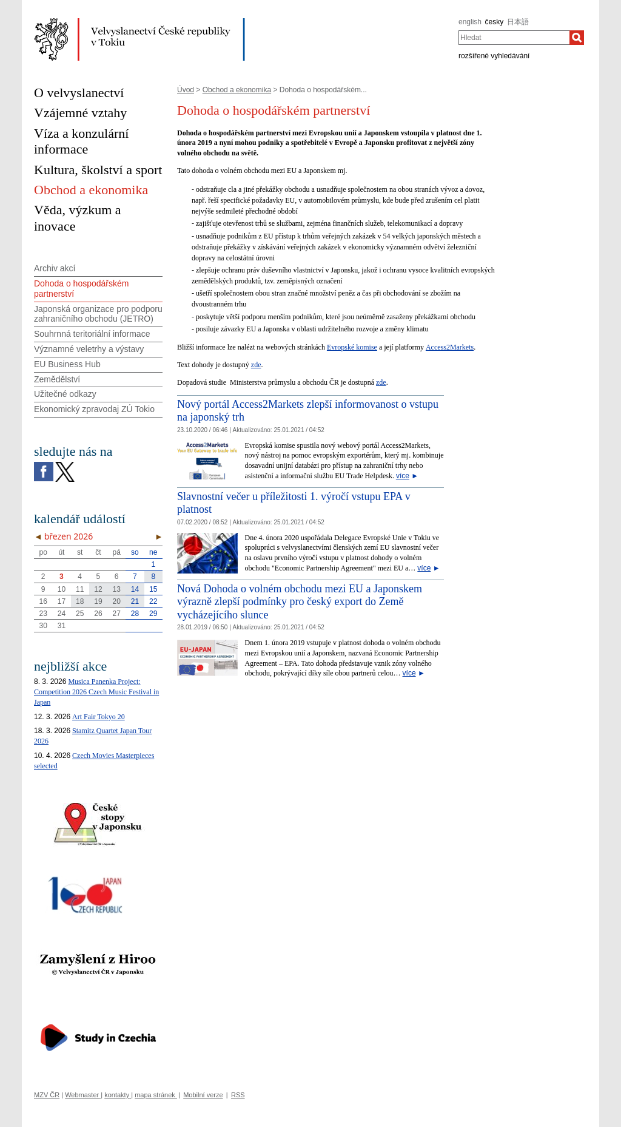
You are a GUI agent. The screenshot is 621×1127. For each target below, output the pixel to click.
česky (494, 22)
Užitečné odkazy (65, 394)
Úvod (185, 90)
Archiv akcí (54, 268)
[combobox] (513, 37)
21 (135, 601)
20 (117, 601)
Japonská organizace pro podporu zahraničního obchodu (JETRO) (98, 314)
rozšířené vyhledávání (493, 55)
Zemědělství (57, 379)
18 (80, 601)
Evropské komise (352, 347)
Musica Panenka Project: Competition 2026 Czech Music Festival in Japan (96, 691)
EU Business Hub (67, 364)
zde (256, 364)
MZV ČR (46, 1094)
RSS (238, 1094)
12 (98, 589)
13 (117, 589)
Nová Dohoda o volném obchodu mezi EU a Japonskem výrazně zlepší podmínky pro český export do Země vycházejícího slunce (299, 602)
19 (98, 601)
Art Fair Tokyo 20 (98, 716)
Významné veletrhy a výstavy (89, 349)
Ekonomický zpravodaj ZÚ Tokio (94, 409)
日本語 (518, 22)
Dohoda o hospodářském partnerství (81, 289)
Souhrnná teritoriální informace (92, 334)
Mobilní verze (203, 1094)
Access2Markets (450, 347)
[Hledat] (576, 37)
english (470, 22)
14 (135, 589)
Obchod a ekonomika (237, 90)
